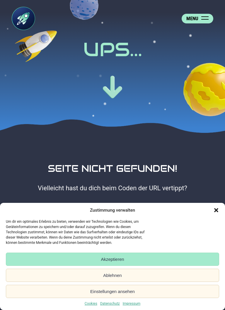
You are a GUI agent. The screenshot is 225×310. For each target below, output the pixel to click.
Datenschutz (110, 304)
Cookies (91, 304)
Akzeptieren (112, 259)
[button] (216, 210)
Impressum (131, 304)
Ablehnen (112, 275)
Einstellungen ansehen (112, 291)
